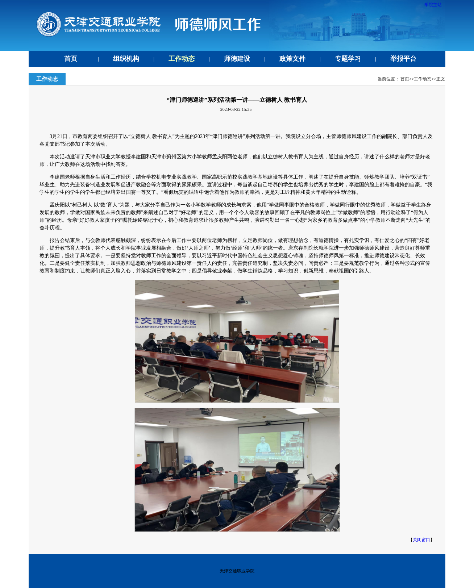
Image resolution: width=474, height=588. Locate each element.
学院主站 (433, 4)
